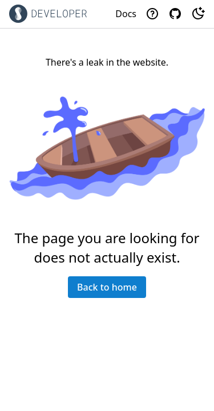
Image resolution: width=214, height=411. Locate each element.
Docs (125, 13)
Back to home (107, 287)
